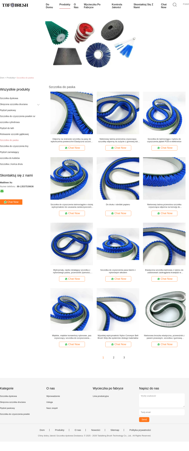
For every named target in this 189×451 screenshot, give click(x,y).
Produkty (64, 4)
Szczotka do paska (25, 78)
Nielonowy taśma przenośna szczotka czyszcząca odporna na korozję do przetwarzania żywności (164, 205)
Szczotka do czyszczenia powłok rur (17, 116)
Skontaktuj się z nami (143, 6)
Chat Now (164, 6)
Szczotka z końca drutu (11, 164)
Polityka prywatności (140, 430)
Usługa (49, 402)
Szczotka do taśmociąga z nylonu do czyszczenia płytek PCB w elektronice (164, 140)
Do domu (49, 6)
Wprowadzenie (53, 396)
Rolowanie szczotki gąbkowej (14, 134)
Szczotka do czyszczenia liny (14, 146)
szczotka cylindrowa (10, 122)
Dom (42, 430)
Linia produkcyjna (101, 396)
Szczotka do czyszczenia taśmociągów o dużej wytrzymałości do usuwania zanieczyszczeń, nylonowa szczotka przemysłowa (72, 205)
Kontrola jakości (117, 6)
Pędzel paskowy (8, 110)
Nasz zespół (51, 408)
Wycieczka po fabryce (92, 6)
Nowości (95, 430)
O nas (76, 6)
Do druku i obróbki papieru (118, 204)
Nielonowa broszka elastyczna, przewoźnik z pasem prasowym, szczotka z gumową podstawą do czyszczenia (164, 336)
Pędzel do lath (7, 128)
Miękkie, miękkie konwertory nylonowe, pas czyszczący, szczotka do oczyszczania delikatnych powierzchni (71, 336)
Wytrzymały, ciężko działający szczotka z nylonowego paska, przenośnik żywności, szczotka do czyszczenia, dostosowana (72, 271)
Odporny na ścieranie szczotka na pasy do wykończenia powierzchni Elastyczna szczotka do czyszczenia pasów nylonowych (72, 140)
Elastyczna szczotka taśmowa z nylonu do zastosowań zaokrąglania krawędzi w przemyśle (164, 271)
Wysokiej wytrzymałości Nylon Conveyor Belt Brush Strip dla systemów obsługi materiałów (118, 336)
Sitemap (115, 430)
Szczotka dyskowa (9, 98)
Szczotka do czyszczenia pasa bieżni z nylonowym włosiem (118, 271)
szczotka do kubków (10, 158)
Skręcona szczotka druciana (14, 104)
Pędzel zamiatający (9, 152)
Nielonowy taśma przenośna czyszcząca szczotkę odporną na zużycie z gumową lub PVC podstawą (118, 140)
